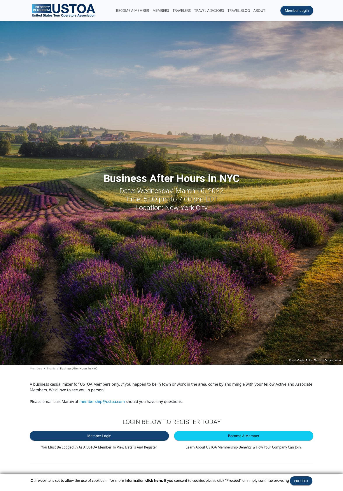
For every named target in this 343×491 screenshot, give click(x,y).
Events (51, 368)
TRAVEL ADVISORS (209, 10)
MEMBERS (160, 10)
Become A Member (132, 10)
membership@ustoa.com (102, 401)
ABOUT (259, 10)
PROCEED (301, 481)
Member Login (297, 10)
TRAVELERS (182, 10)
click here (153, 480)
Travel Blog (239, 10)
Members (36, 368)
